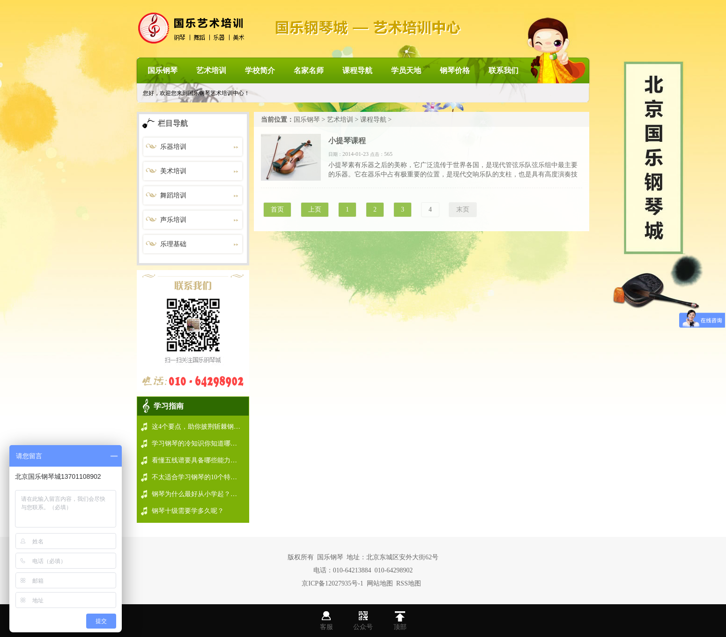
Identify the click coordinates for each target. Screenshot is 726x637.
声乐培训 (173, 219)
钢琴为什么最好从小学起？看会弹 (201, 494)
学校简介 (260, 70)
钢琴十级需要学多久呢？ (188, 510)
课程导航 (357, 70)
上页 (314, 209)
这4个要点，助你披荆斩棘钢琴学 (199, 426)
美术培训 (173, 171)
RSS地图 (408, 583)
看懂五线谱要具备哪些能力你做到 (201, 460)
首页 (277, 209)
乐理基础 (173, 244)
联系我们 (504, 70)
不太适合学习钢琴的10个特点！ (198, 477)
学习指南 (169, 406)
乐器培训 (173, 146)
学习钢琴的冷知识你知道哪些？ (198, 443)
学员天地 (406, 70)
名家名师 (309, 70)
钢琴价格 (455, 70)
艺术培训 (211, 70)
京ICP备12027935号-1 (332, 583)
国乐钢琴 (163, 70)
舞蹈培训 (173, 195)
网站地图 (380, 583)
